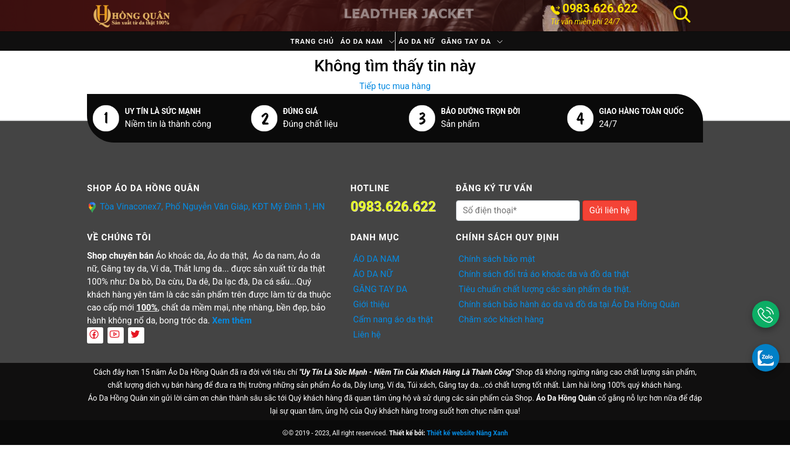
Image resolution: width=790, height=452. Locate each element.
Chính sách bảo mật (497, 266)
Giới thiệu (371, 311)
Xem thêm (232, 327)
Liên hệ (367, 341)
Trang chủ (286, 44)
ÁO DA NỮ (425, 44)
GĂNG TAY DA (492, 44)
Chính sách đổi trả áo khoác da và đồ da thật (544, 281)
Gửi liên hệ (610, 217)
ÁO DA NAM (353, 44)
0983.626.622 (600, 8)
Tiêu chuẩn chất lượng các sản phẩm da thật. (545, 296)
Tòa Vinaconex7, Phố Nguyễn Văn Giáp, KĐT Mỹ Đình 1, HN (212, 213)
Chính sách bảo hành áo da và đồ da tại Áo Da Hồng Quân (569, 311)
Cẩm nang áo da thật (393, 326)
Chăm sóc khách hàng (501, 326)
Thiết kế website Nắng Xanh (467, 440)
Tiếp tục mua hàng (395, 93)
